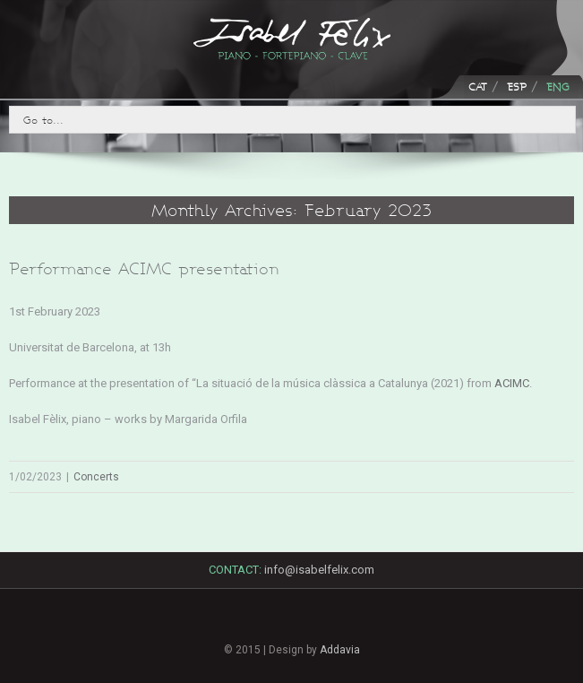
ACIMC (511, 383)
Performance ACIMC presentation (144, 268)
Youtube (353, 631)
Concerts (96, 477)
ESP (517, 86)
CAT (477, 86)
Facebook (230, 622)
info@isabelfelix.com (319, 569)
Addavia (340, 650)
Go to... (43, 119)
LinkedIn (292, 625)
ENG (558, 86)
